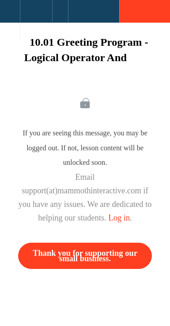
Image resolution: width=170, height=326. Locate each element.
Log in (119, 217)
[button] (10, 16)
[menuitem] (36, 20)
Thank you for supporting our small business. (85, 256)
